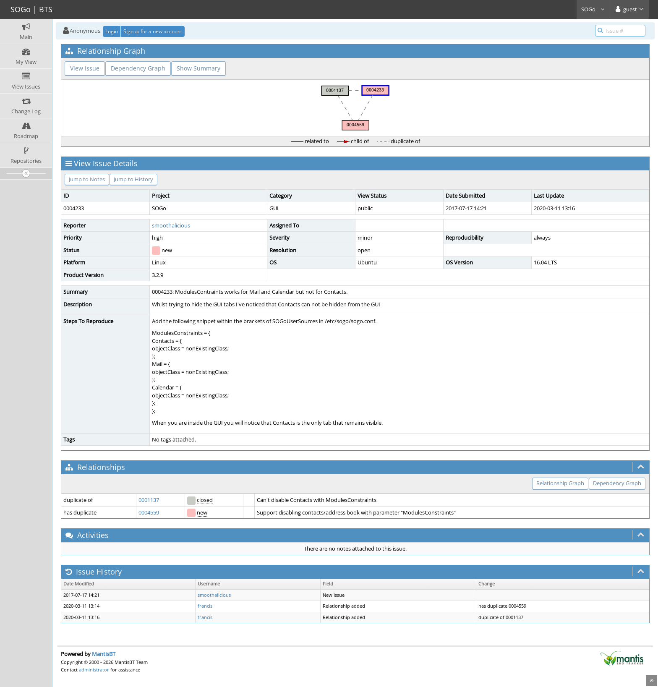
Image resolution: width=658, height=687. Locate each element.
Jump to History (133, 179)
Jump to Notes (87, 179)
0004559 (148, 512)
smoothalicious (171, 225)
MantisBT (103, 654)
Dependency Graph (138, 68)
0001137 (148, 500)
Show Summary (198, 68)
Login (111, 31)
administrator (94, 669)
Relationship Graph (560, 483)
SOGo (593, 9)
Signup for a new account (152, 31)
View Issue (84, 68)
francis (205, 606)
